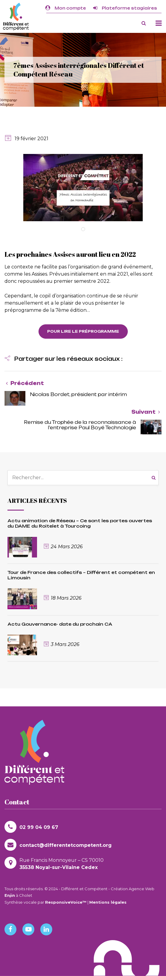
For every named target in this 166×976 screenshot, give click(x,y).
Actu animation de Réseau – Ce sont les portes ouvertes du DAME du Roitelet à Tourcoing (79, 523)
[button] (63, 359)
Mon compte (65, 8)
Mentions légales (108, 902)
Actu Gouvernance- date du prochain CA (59, 624)
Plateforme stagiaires (125, 8)
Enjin (9, 895)
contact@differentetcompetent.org (58, 845)
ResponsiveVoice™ (66, 902)
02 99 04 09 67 (31, 827)
